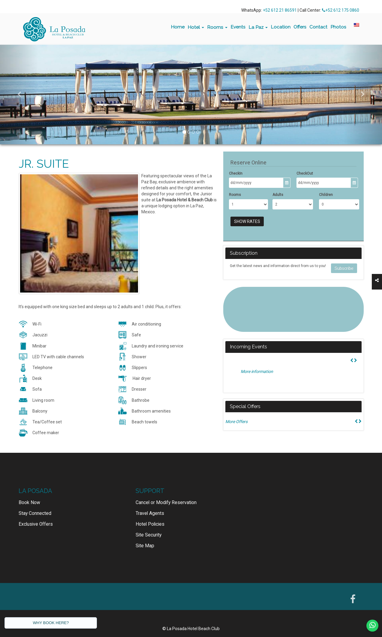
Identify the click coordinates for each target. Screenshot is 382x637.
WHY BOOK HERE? (51, 622)
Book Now (29, 493)
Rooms (217, 27)
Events (237, 27)
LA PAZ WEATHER (293, 309)
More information (257, 371)
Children (326, 195)
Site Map (145, 536)
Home (178, 27)
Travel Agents (150, 504)
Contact (318, 27)
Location (280, 27)
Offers (299, 27)
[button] (19, 94)
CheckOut (304, 173)
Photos (338, 27)
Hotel (196, 27)
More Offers (236, 421)
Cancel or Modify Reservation (166, 493)
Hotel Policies (150, 515)
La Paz (258, 27)
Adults (277, 195)
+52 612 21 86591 (280, 10)
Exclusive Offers (36, 515)
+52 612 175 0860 (340, 10)
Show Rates (247, 221)
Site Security (148, 526)
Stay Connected (35, 504)
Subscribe (344, 268)
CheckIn (235, 173)
